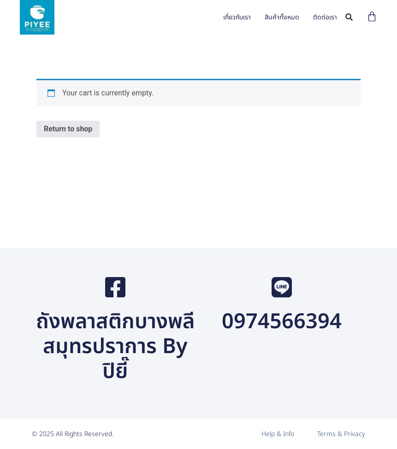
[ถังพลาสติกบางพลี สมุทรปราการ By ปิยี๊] (115, 287)
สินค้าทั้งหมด (282, 17)
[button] (348, 17)
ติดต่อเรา (325, 17)
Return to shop (68, 128)
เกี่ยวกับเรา (237, 17)
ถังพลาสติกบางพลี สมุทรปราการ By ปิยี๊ (115, 346)
